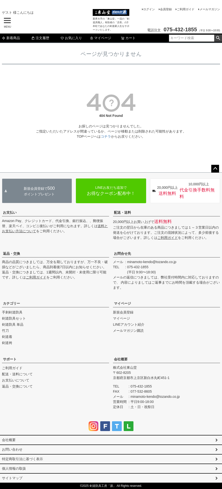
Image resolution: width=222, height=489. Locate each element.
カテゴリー (11, 303)
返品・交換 (11, 254)
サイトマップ (12, 478)
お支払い (10, 212)
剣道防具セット (14, 318)
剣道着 (7, 337)
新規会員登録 (123, 312)
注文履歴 (40, 38)
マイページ (100, 38)
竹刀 (5, 331)
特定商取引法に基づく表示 (22, 459)
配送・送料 (122, 212)
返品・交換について (17, 386)
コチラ (106, 136)
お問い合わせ (12, 449)
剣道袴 (7, 343)
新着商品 (11, 38)
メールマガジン (210, 9)
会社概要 (121, 359)
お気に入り (71, 38)
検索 (218, 38)
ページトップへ (215, 169)
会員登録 (166, 9)
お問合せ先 (122, 254)
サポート (10, 359)
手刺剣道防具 (12, 312)
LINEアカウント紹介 (128, 324)
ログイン (149, 9)
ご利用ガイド (185, 9)
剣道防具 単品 (12, 324)
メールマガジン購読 (128, 331)
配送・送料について (17, 374)
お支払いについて (15, 380)
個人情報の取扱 (14, 468)
